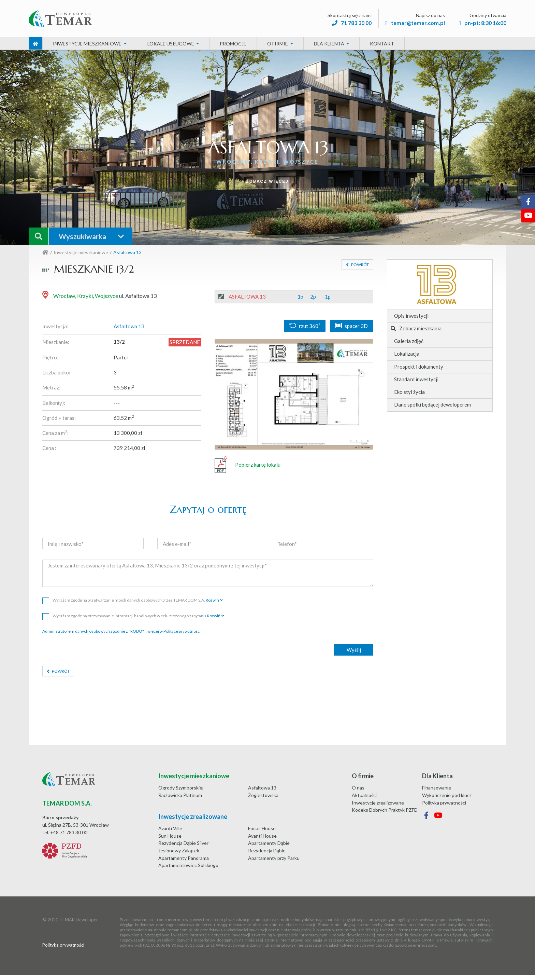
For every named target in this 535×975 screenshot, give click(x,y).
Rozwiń (212, 600)
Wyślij (354, 650)
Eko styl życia (409, 392)
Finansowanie (436, 788)
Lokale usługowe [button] (171, 43)
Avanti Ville (170, 828)
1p (300, 296)
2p (313, 296)
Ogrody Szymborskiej (180, 788)
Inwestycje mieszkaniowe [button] (87, 43)
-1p (327, 296)
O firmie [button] (278, 43)
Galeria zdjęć (408, 341)
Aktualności (364, 795)
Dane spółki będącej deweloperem (432, 404)
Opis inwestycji (411, 316)
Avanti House (262, 836)
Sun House (170, 836)
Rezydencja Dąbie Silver (183, 843)
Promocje (233, 43)
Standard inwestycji (416, 379)
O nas (358, 788)
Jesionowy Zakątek (178, 850)
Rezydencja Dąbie (267, 850)
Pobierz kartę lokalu (247, 464)
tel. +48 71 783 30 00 (64, 832)
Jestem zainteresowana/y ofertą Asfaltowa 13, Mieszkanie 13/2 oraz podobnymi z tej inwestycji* (207, 573)
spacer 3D (351, 326)
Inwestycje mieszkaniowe (81, 252)
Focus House (262, 828)
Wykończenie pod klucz (447, 795)
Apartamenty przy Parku (274, 858)
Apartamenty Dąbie (269, 843)
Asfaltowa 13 (262, 788)
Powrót (359, 264)
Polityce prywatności (182, 631)
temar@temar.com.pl (415, 22)
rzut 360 (304, 325)
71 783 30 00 (352, 22)
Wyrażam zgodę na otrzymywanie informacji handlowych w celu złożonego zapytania (133, 615)
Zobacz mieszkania (416, 328)
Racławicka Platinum (180, 795)
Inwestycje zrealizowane (378, 803)
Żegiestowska (263, 795)
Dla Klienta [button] (329, 43)
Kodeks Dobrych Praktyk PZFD (385, 810)
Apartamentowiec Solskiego (188, 865)
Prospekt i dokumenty (418, 366)
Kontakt (382, 43)
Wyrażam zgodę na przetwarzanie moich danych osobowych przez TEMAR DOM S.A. (132, 600)
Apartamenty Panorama (183, 858)
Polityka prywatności (444, 803)
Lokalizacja (406, 354)
